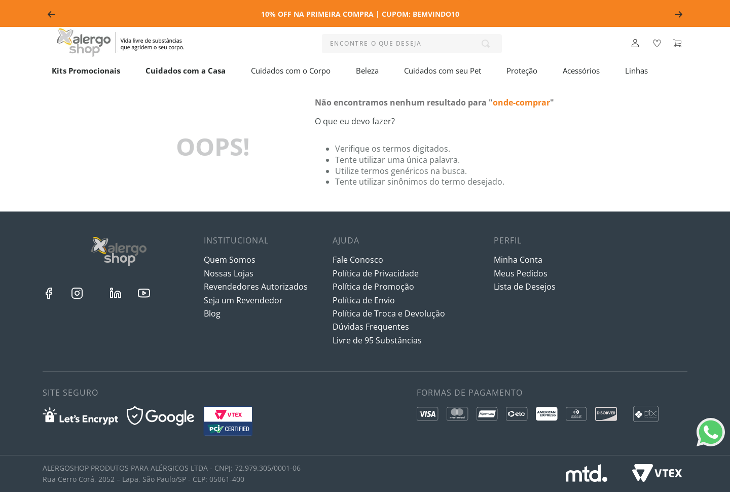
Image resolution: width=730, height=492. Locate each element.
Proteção (521, 70)
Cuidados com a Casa (185, 70)
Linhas (636, 70)
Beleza (367, 70)
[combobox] (412, 43)
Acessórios (581, 70)
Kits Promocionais (86, 70)
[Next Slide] (678, 14)
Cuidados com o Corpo (291, 70)
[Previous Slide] (51, 14)
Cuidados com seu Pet (442, 70)
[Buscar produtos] (488, 43)
